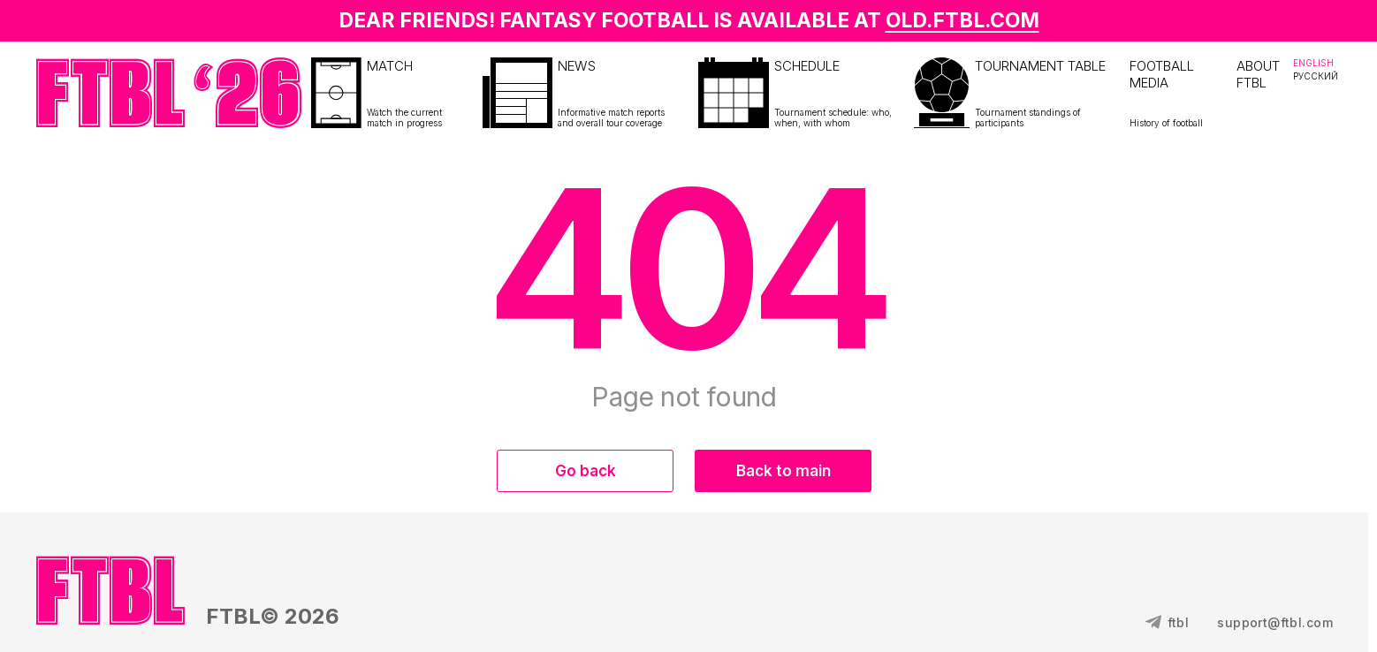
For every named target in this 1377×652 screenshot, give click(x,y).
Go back (585, 471)
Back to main (783, 471)
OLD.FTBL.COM (962, 20)
